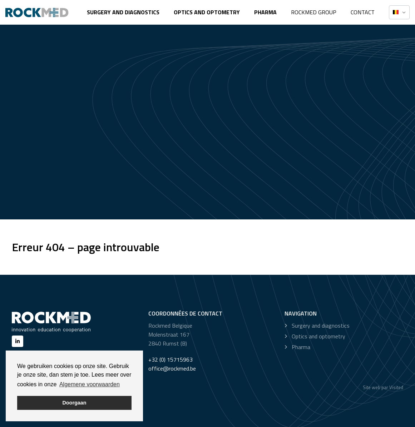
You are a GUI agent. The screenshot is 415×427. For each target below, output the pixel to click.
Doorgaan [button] (74, 403)
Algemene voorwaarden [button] (89, 384)
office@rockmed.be (172, 368)
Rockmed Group (313, 12)
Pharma (265, 12)
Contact (363, 12)
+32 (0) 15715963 (170, 359)
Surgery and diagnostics (123, 12)
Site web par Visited (383, 387)
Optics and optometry (207, 12)
